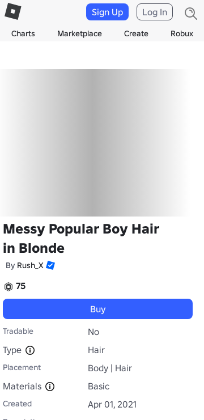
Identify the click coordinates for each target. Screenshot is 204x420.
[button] (49, 265)
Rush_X (30, 265)
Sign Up (107, 12)
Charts (23, 33)
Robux (182, 33)
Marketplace (79, 33)
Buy (98, 309)
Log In (154, 12)
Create (136, 33)
